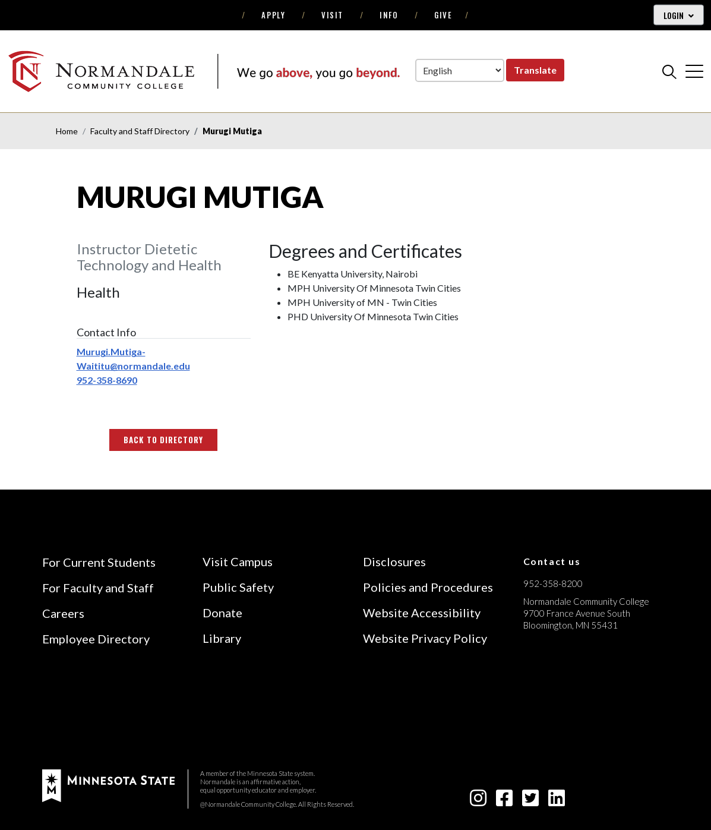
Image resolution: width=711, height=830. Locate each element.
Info (389, 15)
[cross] (694, 71)
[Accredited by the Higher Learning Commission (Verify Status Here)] (567, 709)
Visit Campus (238, 561)
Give (443, 15)
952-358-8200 (553, 583)
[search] (669, 71)
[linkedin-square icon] (556, 801)
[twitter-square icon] (530, 801)
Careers (63, 613)
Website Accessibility (422, 612)
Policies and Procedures (428, 587)
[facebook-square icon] (504, 801)
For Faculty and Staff (98, 587)
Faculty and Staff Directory (139, 131)
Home (67, 131)
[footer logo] (108, 784)
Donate (222, 612)
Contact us (552, 561)
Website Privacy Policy (425, 638)
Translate (535, 69)
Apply (273, 15)
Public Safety (238, 587)
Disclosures (394, 561)
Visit (332, 15)
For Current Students (99, 562)
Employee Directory (96, 639)
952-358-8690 (107, 380)
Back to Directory (163, 440)
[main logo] (203, 71)
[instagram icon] (478, 801)
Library (222, 638)
